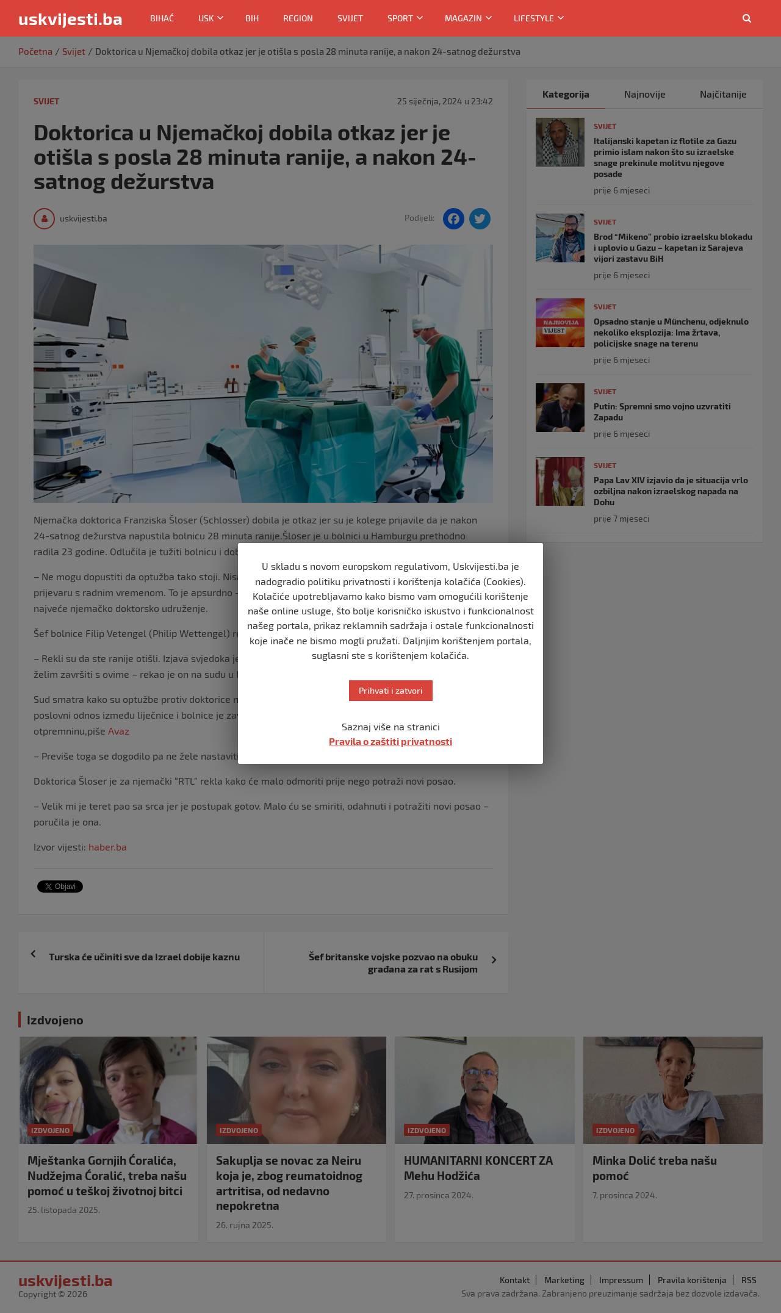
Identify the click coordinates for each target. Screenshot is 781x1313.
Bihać (162, 18)
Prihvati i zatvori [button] (391, 690)
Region (298, 18)
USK (206, 18)
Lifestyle (534, 18)
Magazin (463, 18)
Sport (400, 18)
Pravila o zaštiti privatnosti (390, 741)
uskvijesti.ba (70, 18)
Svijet (350, 18)
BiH (252, 18)
